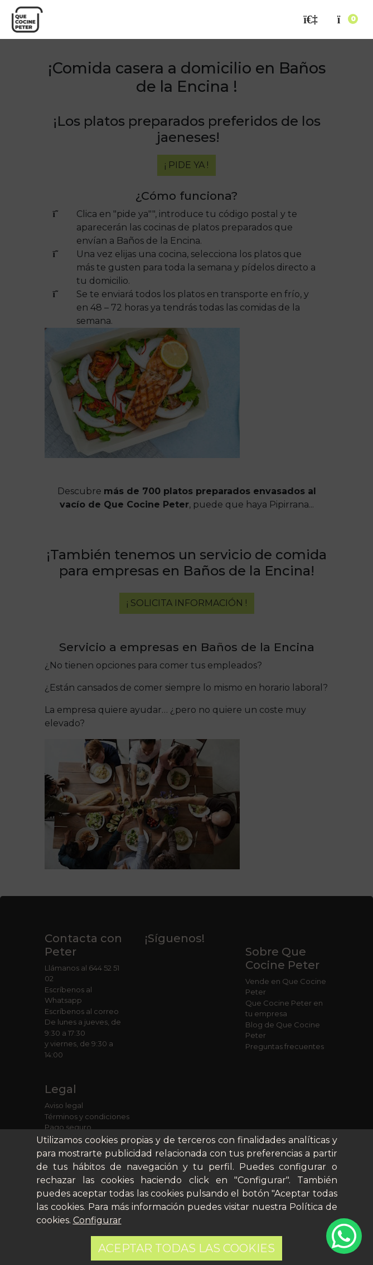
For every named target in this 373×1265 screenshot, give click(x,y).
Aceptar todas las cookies (186, 1248)
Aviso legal (64, 1105)
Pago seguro (68, 1127)
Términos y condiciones (87, 1116)
